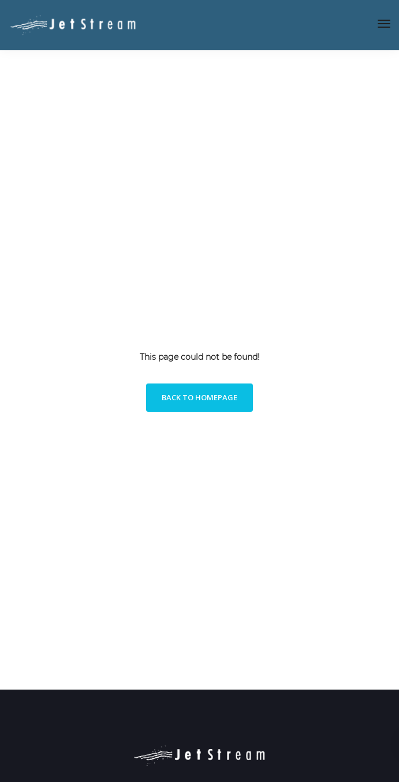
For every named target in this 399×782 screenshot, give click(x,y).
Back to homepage (199, 397)
